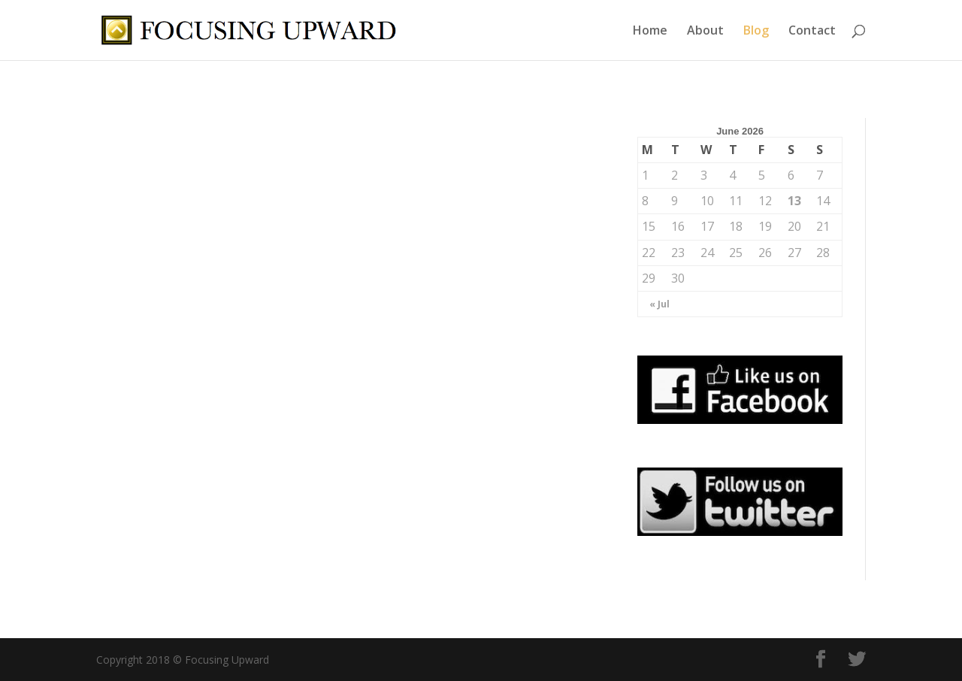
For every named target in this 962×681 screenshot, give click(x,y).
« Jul (659, 304)
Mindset (437, 313)
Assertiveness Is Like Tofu (465, 289)
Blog (756, 31)
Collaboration (182, 327)
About (705, 31)
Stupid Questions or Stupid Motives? (200, 296)
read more (140, 515)
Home (650, 31)
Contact (812, 31)
